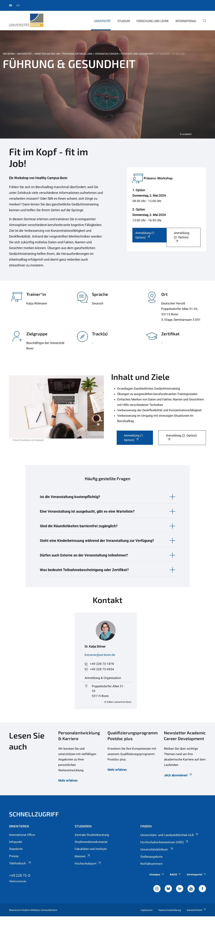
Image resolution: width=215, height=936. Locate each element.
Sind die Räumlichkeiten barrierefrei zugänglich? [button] (79, 526)
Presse (14, 856)
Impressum (146, 910)
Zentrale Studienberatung (92, 835)
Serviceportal (196, 874)
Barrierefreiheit (196, 910)
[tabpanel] (107, 84)
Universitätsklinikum (157, 849)
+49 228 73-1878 (102, 664)
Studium (123, 21)
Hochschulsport (88, 863)
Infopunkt (15, 842)
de (10, 5)
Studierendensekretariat (91, 842)
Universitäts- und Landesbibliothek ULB (169, 835)
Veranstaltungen (106, 53)
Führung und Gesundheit (137, 53)
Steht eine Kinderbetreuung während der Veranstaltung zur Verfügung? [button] (97, 540)
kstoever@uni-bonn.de (100, 655)
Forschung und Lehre (153, 21)
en (18, 5)
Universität (102, 21)
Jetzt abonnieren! (178, 775)
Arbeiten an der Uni (47, 53)
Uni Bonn (8, 53)
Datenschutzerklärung (169, 910)
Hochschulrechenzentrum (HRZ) (164, 842)
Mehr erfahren (67, 780)
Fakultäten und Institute (91, 849)
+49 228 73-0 (19, 875)
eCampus (156, 874)
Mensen (82, 856)
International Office (22, 835)
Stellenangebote (151, 856)
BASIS (175, 874)
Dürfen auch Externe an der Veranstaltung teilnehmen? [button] (84, 555)
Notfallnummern (151, 863)
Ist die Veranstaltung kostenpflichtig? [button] (70, 497)
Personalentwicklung (77, 53)
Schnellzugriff (34, 814)
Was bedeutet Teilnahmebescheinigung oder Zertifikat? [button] (84, 570)
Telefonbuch (20, 863)
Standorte (16, 849)
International (185, 21)
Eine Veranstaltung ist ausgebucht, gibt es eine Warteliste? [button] (87, 511)
